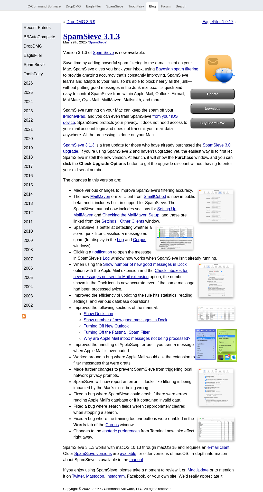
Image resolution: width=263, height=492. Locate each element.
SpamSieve (114, 6)
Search (181, 6)
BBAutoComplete (39, 37)
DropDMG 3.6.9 (81, 22)
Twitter (78, 476)
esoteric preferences (121, 431)
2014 (28, 194)
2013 (28, 203)
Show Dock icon (98, 314)
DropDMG (73, 6)
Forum (166, 6)
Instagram (115, 476)
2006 (28, 268)
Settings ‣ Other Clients (122, 221)
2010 (28, 231)
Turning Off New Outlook (106, 326)
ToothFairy (136, 6)
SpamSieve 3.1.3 (91, 36)
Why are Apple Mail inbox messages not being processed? (137, 338)
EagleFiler (93, 6)
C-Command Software (44, 6)
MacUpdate (198, 470)
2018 (28, 157)
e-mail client (218, 447)
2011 (28, 222)
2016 (28, 176)
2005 (28, 277)
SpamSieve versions (93, 453)
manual (136, 460)
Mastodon (95, 476)
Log (120, 240)
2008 (28, 250)
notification (102, 252)
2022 (28, 120)
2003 (28, 296)
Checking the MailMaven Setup (130, 215)
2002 (28, 305)
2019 (28, 148)
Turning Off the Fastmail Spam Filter (117, 332)
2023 (28, 111)
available (128, 453)
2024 (28, 101)
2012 (28, 213)
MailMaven (100, 196)
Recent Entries (37, 27)
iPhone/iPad (74, 116)
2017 (28, 166)
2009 (28, 240)
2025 (28, 92)
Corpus (139, 240)
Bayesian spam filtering (177, 69)
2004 (28, 287)
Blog (152, 6)
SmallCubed (155, 196)
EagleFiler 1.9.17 (217, 22)
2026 (28, 83)
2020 (28, 138)
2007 (28, 259)
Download (212, 109)
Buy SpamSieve (212, 123)
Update (212, 94)
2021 (28, 129)
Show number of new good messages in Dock (145, 264)
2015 (28, 185)
